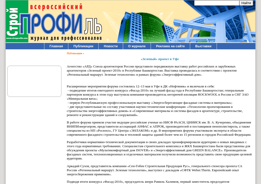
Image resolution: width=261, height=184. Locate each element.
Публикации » (75, 53)
